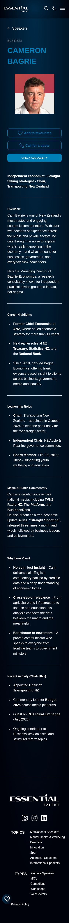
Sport (33, 852)
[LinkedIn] (44, 818)
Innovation (37, 847)
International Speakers (45, 863)
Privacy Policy (20, 904)
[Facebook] (25, 818)
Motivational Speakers (44, 831)
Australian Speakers (43, 857)
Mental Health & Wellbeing (47, 837)
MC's (34, 878)
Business (36, 842)
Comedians (38, 883)
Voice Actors (39, 894)
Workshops (38, 888)
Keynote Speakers (43, 873)
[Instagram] (34, 818)
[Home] (16, 9)
